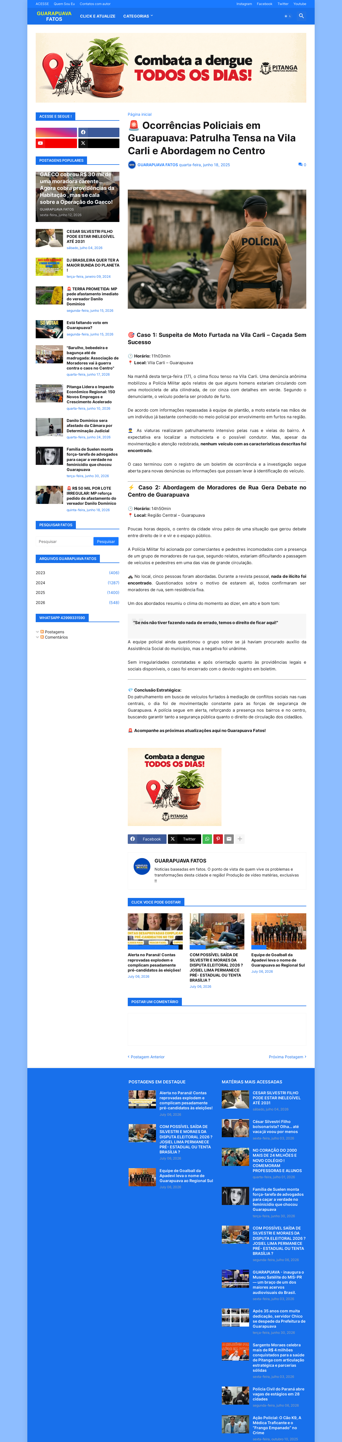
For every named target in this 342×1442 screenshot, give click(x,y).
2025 (77, 592)
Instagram (244, 4)
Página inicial (139, 114)
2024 (77, 583)
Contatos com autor (95, 4)
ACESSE (42, 4)
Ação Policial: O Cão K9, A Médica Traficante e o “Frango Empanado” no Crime (277, 1425)
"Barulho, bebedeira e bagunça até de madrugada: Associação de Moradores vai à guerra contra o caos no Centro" (93, 357)
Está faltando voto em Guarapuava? (87, 325)
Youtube (299, 4)
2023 (77, 573)
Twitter (283, 4)
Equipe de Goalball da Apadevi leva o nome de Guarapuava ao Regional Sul (278, 959)
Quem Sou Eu (64, 4)
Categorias (136, 16)
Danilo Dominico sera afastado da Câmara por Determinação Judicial (89, 425)
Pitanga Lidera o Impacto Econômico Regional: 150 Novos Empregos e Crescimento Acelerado (91, 394)
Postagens (52, 631)
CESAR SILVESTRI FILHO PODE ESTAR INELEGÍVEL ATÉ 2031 (91, 236)
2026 (77, 602)
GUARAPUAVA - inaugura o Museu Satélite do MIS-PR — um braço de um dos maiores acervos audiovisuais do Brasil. (278, 1282)
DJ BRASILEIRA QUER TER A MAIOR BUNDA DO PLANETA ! (93, 265)
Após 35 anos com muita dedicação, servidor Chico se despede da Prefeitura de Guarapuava (279, 1318)
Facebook (265, 4)
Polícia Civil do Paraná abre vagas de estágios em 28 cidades (278, 1394)
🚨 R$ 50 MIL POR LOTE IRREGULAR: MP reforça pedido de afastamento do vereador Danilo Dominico (91, 496)
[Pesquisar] (65, 541)
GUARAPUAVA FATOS (180, 861)
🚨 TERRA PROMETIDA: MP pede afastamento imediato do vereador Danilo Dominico (93, 296)
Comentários (54, 637)
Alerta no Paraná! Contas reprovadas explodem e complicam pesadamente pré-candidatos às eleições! (154, 962)
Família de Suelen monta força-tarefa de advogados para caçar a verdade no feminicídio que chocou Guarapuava (92, 459)
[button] (288, 16)
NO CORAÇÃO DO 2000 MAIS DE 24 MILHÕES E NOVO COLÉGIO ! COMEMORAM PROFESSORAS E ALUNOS (277, 1160)
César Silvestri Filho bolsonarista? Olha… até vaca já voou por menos (276, 1126)
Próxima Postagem (286, 1056)
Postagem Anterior (148, 1056)
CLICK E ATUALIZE (97, 16)
